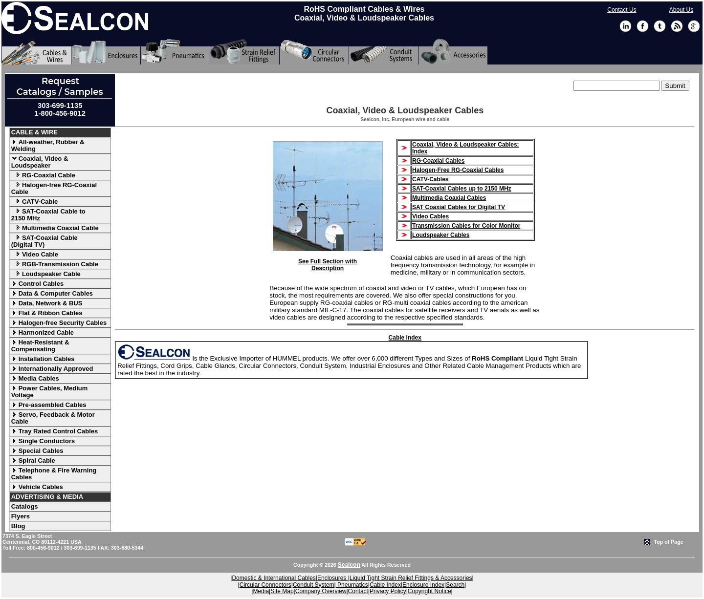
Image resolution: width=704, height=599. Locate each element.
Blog (18, 526)
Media (261, 591)
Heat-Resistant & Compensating (40, 346)
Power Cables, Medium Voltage (49, 392)
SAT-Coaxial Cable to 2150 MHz (48, 215)
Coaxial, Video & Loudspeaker (39, 162)
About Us (681, 9)
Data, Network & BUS (47, 303)
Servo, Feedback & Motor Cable (53, 418)
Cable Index (405, 337)
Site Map (281, 591)
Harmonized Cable (42, 332)
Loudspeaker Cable (46, 274)
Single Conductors (43, 441)
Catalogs (24, 506)
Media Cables (35, 378)
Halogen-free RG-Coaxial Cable (54, 188)
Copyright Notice (429, 591)
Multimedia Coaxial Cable (55, 228)
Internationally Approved (52, 368)
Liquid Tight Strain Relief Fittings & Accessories (411, 578)
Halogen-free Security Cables (59, 322)
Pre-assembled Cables (49, 404)
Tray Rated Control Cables (54, 431)
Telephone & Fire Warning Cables (54, 474)
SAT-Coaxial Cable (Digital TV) (44, 241)
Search (455, 584)
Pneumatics (352, 584)
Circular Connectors (265, 584)
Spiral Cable (33, 460)
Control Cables (37, 283)
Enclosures (332, 578)
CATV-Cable (34, 201)
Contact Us (621, 9)
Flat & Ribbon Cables (47, 313)
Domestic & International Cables (273, 578)
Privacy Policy (388, 591)
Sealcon (349, 564)
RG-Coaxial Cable (43, 175)
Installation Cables (43, 359)
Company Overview (321, 591)
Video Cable (34, 254)
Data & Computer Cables (52, 293)
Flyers (20, 516)
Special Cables (37, 450)
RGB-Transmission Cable (54, 264)
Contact (358, 591)
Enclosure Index (423, 584)
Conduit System (313, 584)
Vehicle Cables (37, 487)
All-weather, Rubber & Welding (48, 145)
